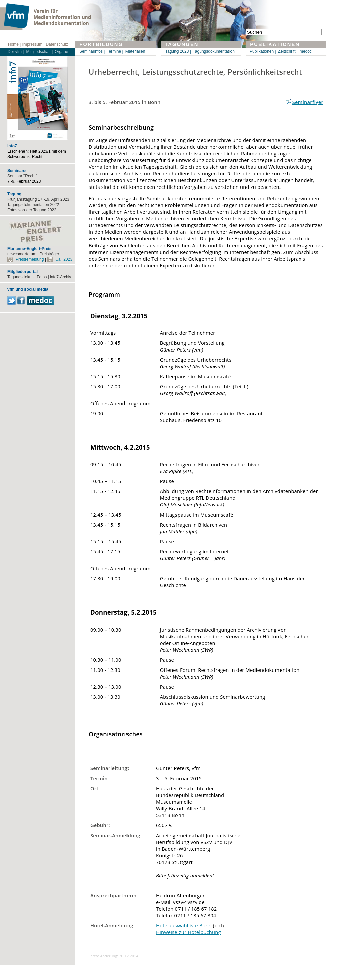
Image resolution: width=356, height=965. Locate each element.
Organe (61, 52)
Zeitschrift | (288, 51)
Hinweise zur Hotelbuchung (188, 932)
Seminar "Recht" (22, 176)
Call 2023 (63, 259)
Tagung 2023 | (178, 51)
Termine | (115, 51)
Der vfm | (16, 52)
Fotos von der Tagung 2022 (31, 210)
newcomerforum (21, 254)
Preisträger (49, 254)
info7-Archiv (60, 277)
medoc (306, 51)
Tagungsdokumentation (214, 51)
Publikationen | (263, 51)
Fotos (42, 277)
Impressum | (33, 44)
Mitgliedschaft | (39, 52)
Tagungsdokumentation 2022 (33, 204)
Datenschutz (57, 44)
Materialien (135, 51)
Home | (14, 44)
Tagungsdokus (20, 277)
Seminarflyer (307, 102)
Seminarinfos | (92, 51)
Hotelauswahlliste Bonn (184, 925)
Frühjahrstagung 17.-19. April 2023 (38, 199)
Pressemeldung (30, 259)
